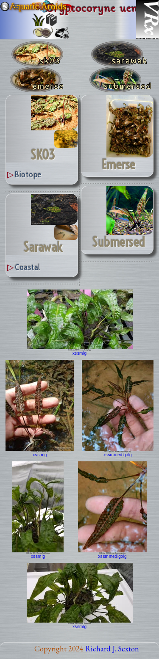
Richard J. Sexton (112, 648)
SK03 (43, 155)
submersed (118, 242)
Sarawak (43, 247)
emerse (119, 165)
